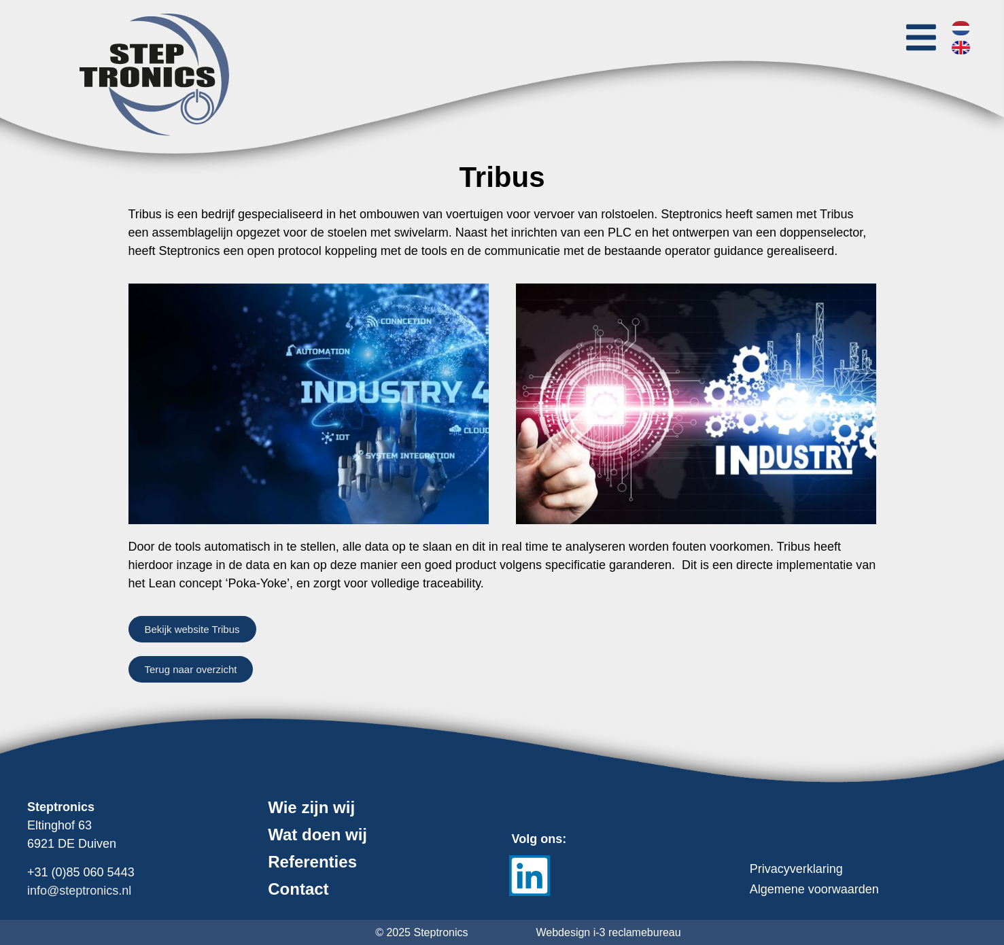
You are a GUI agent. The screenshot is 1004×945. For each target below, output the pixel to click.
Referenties (312, 862)
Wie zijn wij (311, 807)
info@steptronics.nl (79, 890)
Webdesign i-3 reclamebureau (608, 932)
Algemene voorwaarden (814, 889)
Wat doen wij (317, 835)
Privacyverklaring (796, 869)
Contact (298, 889)
